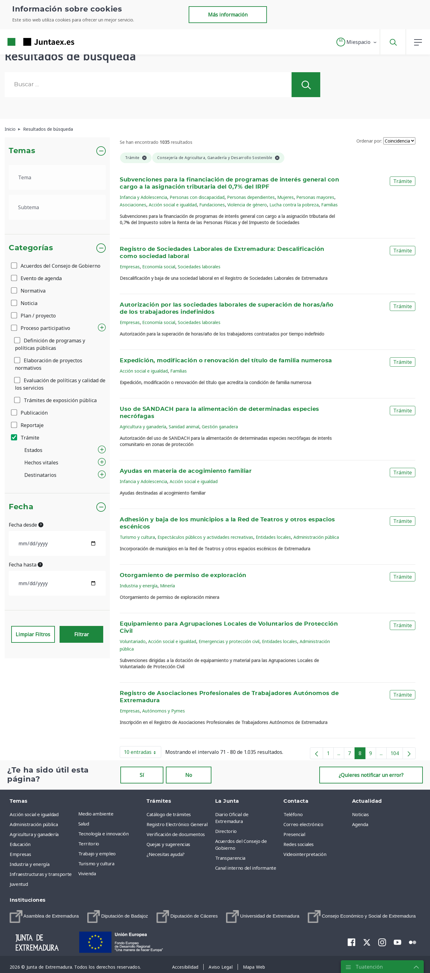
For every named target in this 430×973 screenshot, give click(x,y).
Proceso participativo (41, 328)
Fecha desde (26, 525)
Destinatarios (40, 475)
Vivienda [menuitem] (87, 873)
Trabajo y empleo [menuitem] (97, 853)
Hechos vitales (41, 462)
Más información (228, 14)
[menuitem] (44, 916)
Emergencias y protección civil (229, 641)
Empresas (130, 267)
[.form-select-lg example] (57, 177)
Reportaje (28, 425)
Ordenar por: (369, 141)
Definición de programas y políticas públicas (50, 344)
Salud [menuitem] (83, 823)
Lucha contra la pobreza (294, 205)
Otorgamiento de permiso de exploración (183, 575)
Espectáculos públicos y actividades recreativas (205, 537)
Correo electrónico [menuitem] (303, 824)
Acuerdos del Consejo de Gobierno (56, 265)
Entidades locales (273, 537)
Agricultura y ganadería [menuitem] (34, 834)
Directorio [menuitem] (226, 831)
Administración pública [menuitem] (34, 824)
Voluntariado (133, 641)
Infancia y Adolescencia (143, 197)
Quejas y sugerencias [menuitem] (168, 844)
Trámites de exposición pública (56, 400)
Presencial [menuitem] (294, 834)
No (188, 775)
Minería (167, 586)
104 (396, 754)
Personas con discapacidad (197, 197)
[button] (357, 42)
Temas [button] (22, 151)
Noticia (24, 303)
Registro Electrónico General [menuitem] (177, 824)
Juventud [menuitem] (19, 884)
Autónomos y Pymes (163, 711)
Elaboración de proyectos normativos (48, 364)
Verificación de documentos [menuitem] (176, 834)
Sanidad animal (184, 427)
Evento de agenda (37, 278)
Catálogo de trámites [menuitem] (169, 814)
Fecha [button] (21, 507)
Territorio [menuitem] (88, 843)
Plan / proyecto (34, 315)
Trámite (25, 437)
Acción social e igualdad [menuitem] (34, 814)
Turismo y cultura (137, 537)
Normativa (29, 290)
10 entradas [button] (142, 753)
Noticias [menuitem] (360, 814)
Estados (33, 450)
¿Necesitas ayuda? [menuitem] (166, 854)
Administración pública (316, 537)
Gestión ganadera (220, 427)
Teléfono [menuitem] (292, 814)
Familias (329, 205)
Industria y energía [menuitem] (29, 864)
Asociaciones (133, 205)
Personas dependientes (251, 197)
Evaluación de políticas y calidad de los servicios (60, 384)
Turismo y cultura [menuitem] (96, 863)
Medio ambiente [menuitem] (96, 814)
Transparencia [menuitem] (230, 858)
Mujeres (285, 197)
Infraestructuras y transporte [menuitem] (41, 874)
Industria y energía (138, 586)
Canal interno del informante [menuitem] (245, 868)
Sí (142, 775)
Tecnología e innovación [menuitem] (103, 833)
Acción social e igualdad (173, 205)
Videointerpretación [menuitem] (304, 854)
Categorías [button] (31, 248)
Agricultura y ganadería (143, 427)
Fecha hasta (26, 564)
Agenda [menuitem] (360, 824)
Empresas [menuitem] (20, 854)
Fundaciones (212, 205)
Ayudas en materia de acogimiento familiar (186, 471)
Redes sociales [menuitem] (298, 844)
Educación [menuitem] (20, 844)
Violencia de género (247, 205)
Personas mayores (315, 197)
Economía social (158, 267)
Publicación (30, 412)
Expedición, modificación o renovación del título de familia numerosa (226, 361)
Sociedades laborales (199, 267)
